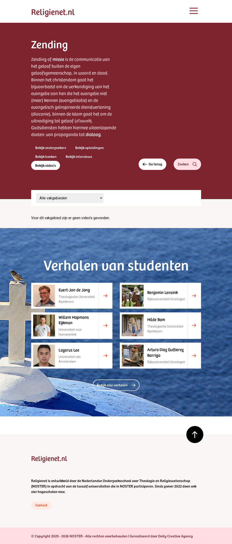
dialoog (93, 134)
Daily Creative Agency (175, 536)
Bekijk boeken (46, 156)
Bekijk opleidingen (89, 147)
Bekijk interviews (79, 156)
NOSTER (38, 486)
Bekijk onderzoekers (50, 147)
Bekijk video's (45, 165)
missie (58, 59)
